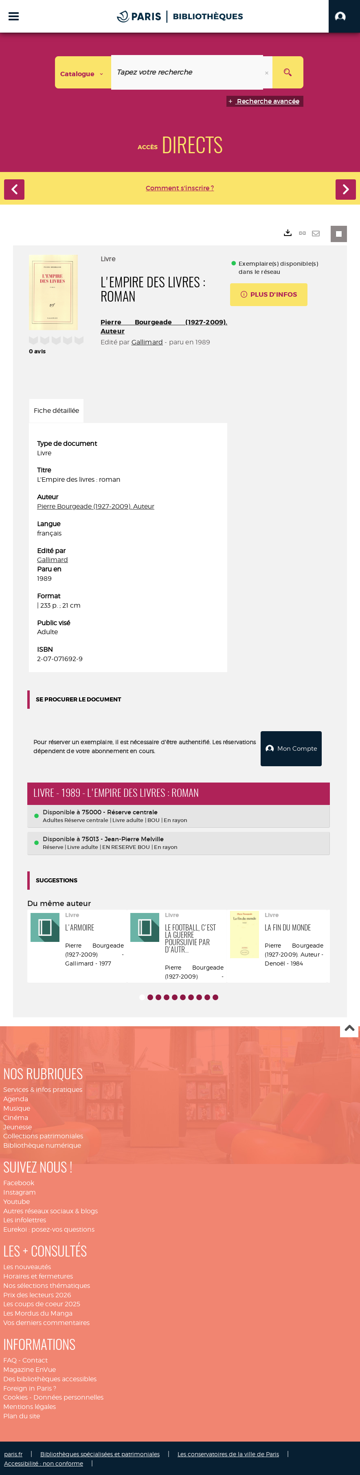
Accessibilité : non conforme (43, 1461)
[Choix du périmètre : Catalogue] (83, 72)
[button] (344, 16)
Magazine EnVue (29, 1368)
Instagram (19, 1191)
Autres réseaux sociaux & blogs (50, 1209)
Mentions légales (29, 1405)
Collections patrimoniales (43, 1135)
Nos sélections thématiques (46, 1284)
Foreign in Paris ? (29, 1387)
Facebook (18, 1182)
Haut (349, 1027)
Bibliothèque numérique (42, 1144)
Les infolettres (24, 1219)
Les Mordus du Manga (37, 1312)
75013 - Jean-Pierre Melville (123, 838)
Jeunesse (17, 1125)
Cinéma (15, 1116)
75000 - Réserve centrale (120, 810)
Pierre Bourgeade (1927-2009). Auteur (95, 506)
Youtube (16, 1200)
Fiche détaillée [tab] (56, 410)
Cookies (15, 1396)
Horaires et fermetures (38, 1275)
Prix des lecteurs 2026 (37, 1293)
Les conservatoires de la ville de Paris (228, 1452)
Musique (16, 1107)
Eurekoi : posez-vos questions (48, 1228)
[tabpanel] (128, 551)
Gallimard (147, 342)
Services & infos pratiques (42, 1088)
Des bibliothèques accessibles (50, 1377)
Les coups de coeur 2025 (41, 1303)
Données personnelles (68, 1396)
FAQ (10, 1359)
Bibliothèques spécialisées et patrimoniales (100, 1452)
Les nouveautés (27, 1266)
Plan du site (21, 1415)
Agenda (15, 1098)
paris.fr (13, 1452)
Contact (35, 1359)
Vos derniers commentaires (46, 1321)
